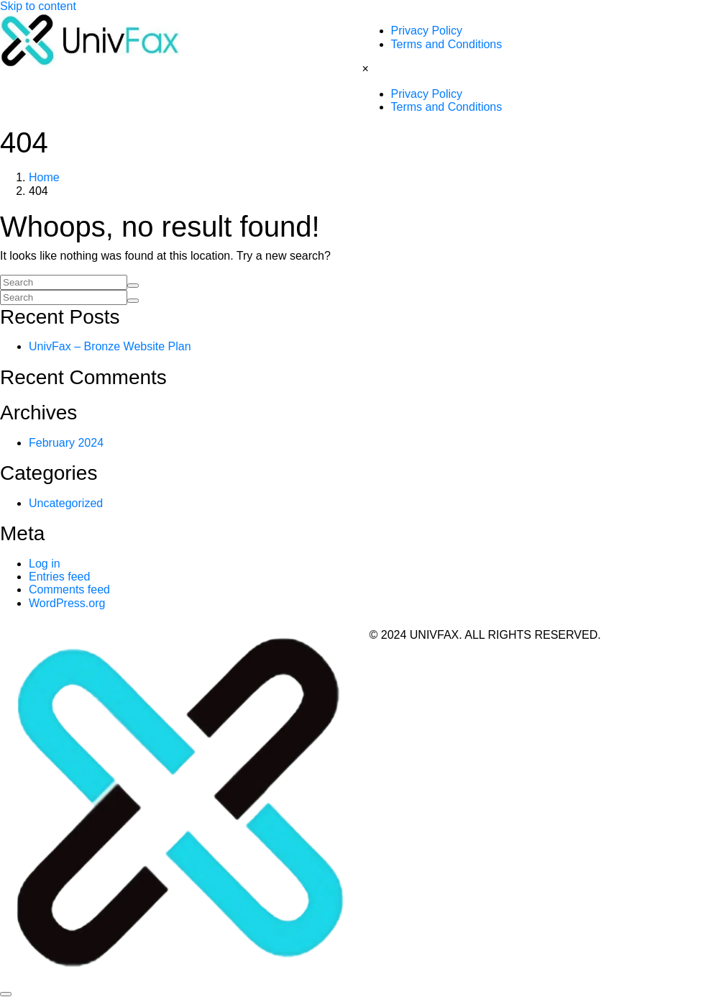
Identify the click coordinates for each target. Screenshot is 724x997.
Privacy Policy (427, 30)
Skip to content (38, 6)
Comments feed (69, 589)
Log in (44, 563)
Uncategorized (66, 503)
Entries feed (59, 576)
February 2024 (66, 443)
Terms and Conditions (447, 44)
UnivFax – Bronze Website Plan (110, 346)
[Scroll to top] (6, 994)
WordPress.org (67, 603)
